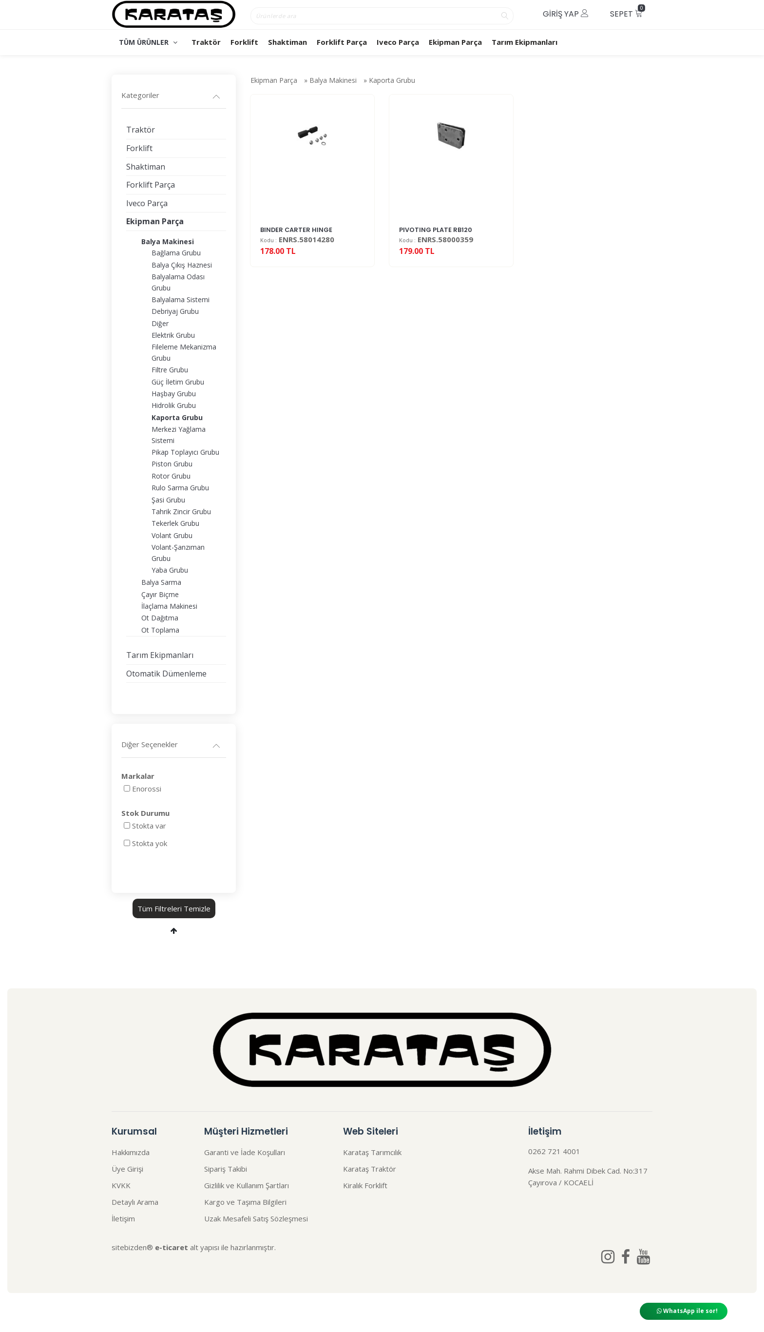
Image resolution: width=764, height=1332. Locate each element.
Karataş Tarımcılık (372, 1152)
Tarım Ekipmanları (524, 42)
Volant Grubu (172, 535)
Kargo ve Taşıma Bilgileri (245, 1202)
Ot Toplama (160, 630)
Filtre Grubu (170, 369)
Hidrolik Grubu (174, 405)
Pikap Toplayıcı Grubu (185, 452)
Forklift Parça (342, 42)
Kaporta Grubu (392, 83)
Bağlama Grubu (176, 252)
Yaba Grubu (170, 570)
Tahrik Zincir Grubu (181, 511)
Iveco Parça (398, 42)
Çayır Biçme (160, 594)
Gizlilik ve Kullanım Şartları (246, 1185)
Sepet (627, 11)
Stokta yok (149, 843)
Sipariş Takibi (225, 1169)
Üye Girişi (127, 1169)
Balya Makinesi (333, 83)
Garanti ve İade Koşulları (244, 1152)
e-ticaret (171, 1247)
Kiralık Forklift (365, 1185)
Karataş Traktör (369, 1169)
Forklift (244, 42)
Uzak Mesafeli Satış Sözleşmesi (256, 1218)
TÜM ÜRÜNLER (148, 42)
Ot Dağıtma (159, 617)
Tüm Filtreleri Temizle (173, 908)
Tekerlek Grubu (175, 523)
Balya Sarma (161, 582)
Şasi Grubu (168, 499)
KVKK (121, 1185)
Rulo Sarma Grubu (180, 487)
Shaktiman (287, 42)
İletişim (123, 1218)
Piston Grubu (172, 463)
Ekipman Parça (455, 42)
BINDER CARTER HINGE (296, 248)
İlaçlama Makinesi (169, 606)
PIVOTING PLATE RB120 (435, 248)
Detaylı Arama (135, 1202)
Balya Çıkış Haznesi (182, 265)
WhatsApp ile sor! (687, 1311)
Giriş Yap (566, 13)
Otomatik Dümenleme (166, 673)
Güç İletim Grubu (178, 381)
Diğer (160, 323)
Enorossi (146, 788)
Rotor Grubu (171, 476)
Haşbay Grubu (174, 393)
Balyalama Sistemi (181, 299)
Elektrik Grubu (173, 335)
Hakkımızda (131, 1152)
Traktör (206, 42)
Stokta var (149, 825)
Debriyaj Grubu (175, 311)
